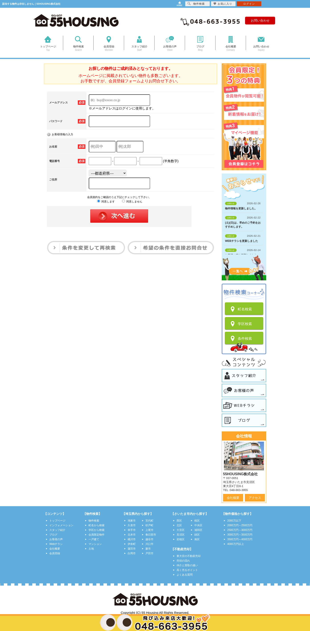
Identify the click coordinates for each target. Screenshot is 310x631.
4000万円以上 (235, 544)
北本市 (132, 534)
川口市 (149, 544)
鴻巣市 (132, 520)
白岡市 (132, 553)
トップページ (57, 520)
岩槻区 (181, 539)
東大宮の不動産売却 (189, 556)
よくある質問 (185, 574)
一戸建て (94, 539)
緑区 (197, 534)
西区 (179, 520)
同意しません (132, 201)
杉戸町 (149, 525)
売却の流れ (183, 560)
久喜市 (132, 525)
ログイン (249, 3)
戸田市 (149, 553)
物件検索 (94, 520)
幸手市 (132, 530)
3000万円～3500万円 (239, 534)
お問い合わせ (260, 20)
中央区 (198, 525)
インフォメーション (61, 525)
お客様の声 (56, 539)
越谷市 (149, 539)
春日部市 (150, 534)
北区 (179, 525)
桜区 (197, 520)
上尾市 (149, 530)
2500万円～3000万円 (239, 530)
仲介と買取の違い (187, 565)
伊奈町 (132, 544)
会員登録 (54, 553)
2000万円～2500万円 (239, 525)
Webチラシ (56, 544)
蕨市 (148, 548)
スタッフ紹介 (57, 530)
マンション (95, 544)
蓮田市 (132, 548)
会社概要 (233, 498)
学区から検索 (97, 530)
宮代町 (149, 520)
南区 (197, 539)
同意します (106, 201)
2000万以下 (234, 520)
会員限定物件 (97, 534)
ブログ (53, 534)
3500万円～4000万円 (239, 539)
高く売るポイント (187, 570)
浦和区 (198, 530)
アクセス (255, 498)
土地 (91, 548)
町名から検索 (97, 525)
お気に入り (222, 3)
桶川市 (132, 539)
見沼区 (181, 534)
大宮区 (181, 530)
